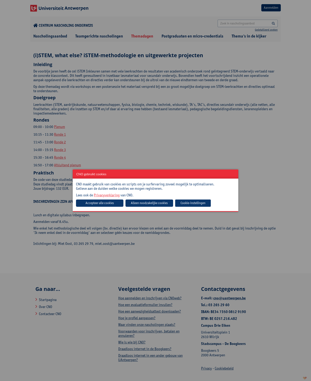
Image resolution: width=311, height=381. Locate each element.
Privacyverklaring (107, 195)
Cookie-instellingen (193, 203)
